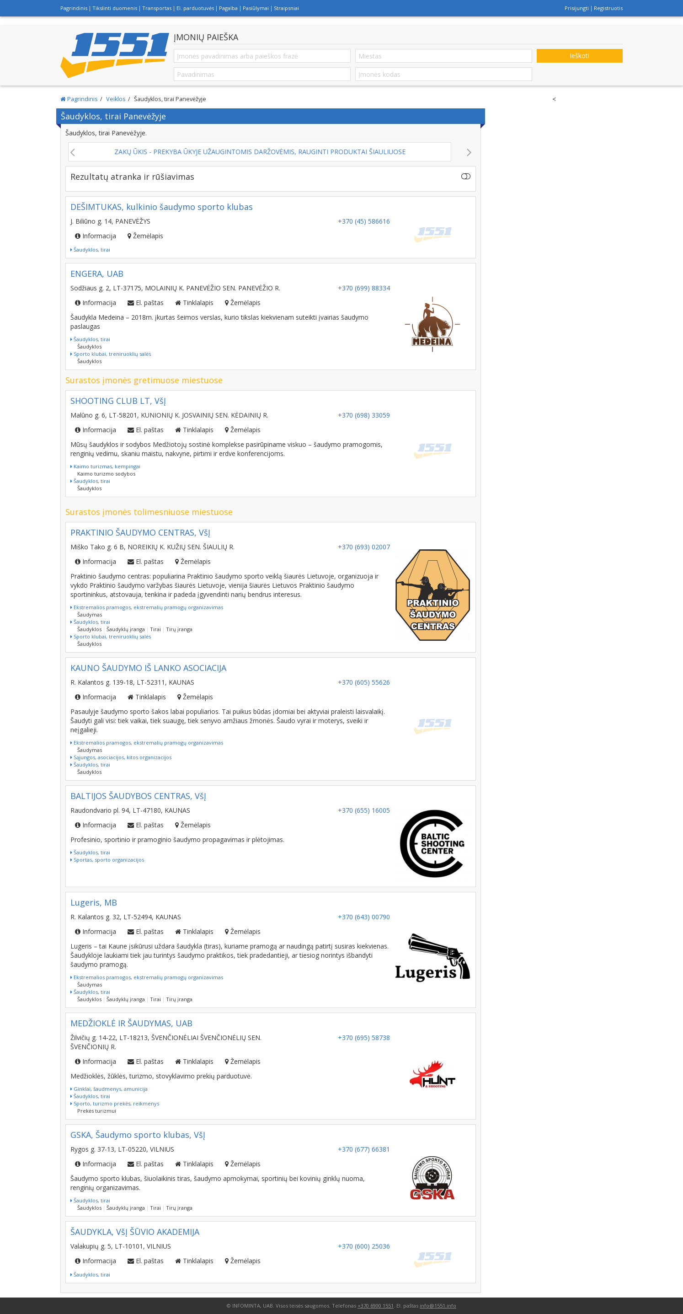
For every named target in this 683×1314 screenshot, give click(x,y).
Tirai (155, 629)
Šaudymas (89, 614)
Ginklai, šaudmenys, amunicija (109, 1088)
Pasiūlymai (256, 8)
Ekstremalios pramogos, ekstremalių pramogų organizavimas (146, 607)
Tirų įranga (179, 629)
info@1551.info (438, 1305)
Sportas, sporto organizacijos (107, 859)
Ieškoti (579, 55)
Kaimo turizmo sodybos (106, 473)
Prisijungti (577, 8)
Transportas (156, 8)
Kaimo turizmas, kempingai (105, 466)
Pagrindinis (73, 8)
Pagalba (228, 8)
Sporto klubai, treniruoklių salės (110, 353)
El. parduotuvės (195, 8)
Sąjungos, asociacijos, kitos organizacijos (120, 757)
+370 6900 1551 (376, 1305)
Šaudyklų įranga (126, 629)
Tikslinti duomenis (114, 8)
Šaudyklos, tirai (90, 249)
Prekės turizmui (96, 1110)
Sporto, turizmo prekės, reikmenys (114, 1103)
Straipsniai (286, 8)
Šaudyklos (89, 346)
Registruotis (608, 8)
